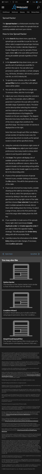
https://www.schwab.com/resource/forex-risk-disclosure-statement (21, 420)
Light (40, 2)
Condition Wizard (10, 310)
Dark (34, 2)
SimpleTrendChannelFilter (13, 339)
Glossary (22, 12)
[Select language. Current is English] (6, 2)
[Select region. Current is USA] (21, 2)
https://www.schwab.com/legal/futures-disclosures (19, 430)
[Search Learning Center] (36, 7)
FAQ (28, 12)
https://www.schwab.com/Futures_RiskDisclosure (18, 414)
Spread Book (35, 254)
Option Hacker (7, 254)
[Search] (38, 7)
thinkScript (15, 12)
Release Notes (35, 12)
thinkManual (6, 12)
